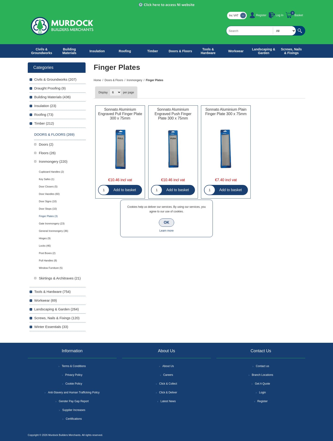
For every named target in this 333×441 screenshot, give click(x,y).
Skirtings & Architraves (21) (60, 278)
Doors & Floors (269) (54, 134)
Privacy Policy (74, 375)
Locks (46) (45, 245)
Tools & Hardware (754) (52, 292)
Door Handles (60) (49, 194)
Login (262, 392)
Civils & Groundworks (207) (55, 79)
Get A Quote (262, 383)
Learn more (166, 230)
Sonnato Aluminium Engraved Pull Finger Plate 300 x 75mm (120, 113)
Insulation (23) (45, 106)
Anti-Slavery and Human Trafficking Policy (73, 392)
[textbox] (261, 30)
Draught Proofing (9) (50, 88)
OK (166, 222)
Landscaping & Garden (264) (56, 309)
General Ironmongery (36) (53, 231)
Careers (168, 375)
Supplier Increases (73, 410)
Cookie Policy (73, 383)
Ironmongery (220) (53, 161)
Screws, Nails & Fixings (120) (57, 318)
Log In (279, 15)
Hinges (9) (45, 238)
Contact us (262, 366)
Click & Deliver (168, 392)
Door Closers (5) (48, 186)
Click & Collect (168, 383)
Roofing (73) (43, 114)
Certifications (74, 418)
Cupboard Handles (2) (51, 171)
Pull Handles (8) (48, 260)
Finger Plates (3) (48, 216)
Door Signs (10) (48, 201)
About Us (168, 366)
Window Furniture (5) (51, 267)
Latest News (168, 401)
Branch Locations (262, 375)
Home (97, 80)
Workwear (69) (45, 300)
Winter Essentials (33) (51, 327)
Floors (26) (47, 153)
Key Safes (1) (46, 179)
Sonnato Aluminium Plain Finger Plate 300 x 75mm (226, 111)
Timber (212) (44, 123)
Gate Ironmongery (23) (52, 223)
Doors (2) (46, 144)
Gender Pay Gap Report (74, 401)
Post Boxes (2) (47, 253)
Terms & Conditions (74, 366)
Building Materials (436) (52, 97)
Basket (298, 15)
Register (261, 15)
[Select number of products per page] (115, 92)
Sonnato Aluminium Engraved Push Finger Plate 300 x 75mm (173, 113)
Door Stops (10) (48, 208)
